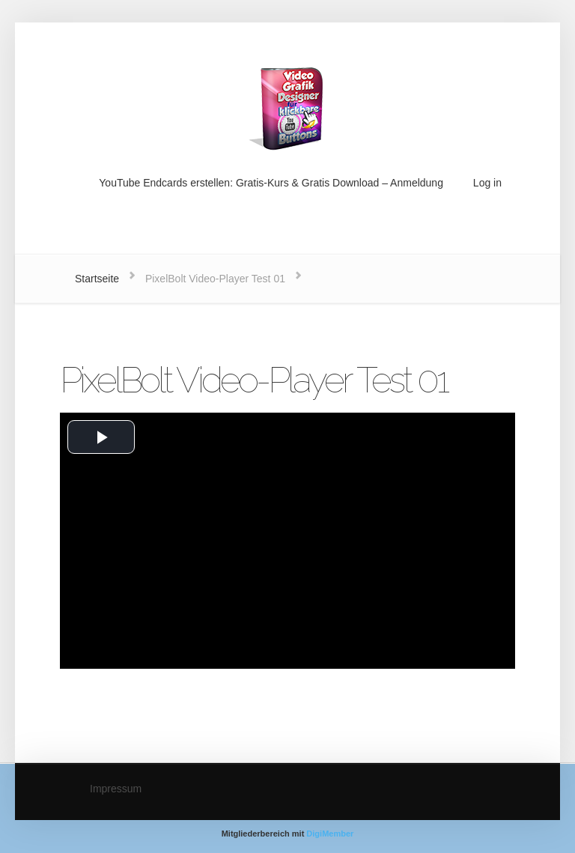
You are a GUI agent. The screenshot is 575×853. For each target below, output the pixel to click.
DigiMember (329, 833)
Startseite (97, 279)
